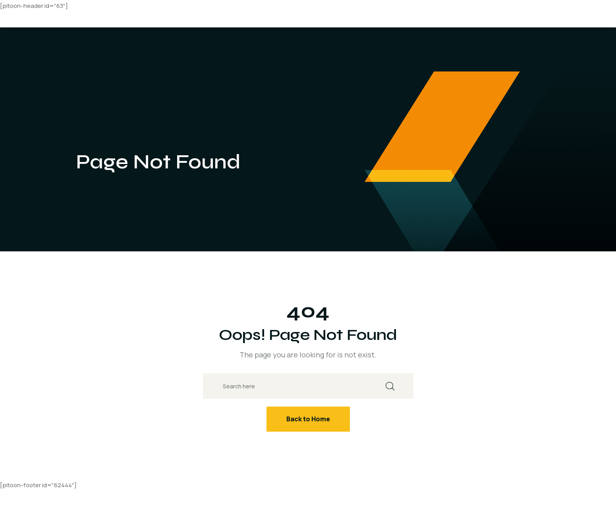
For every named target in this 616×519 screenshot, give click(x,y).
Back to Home (308, 419)
